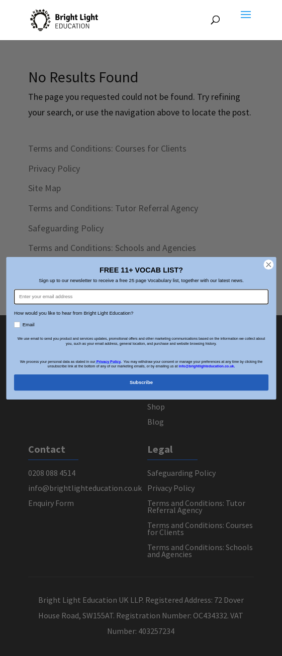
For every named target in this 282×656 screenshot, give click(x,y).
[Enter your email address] (141, 296)
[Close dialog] (268, 264)
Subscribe (140, 381)
